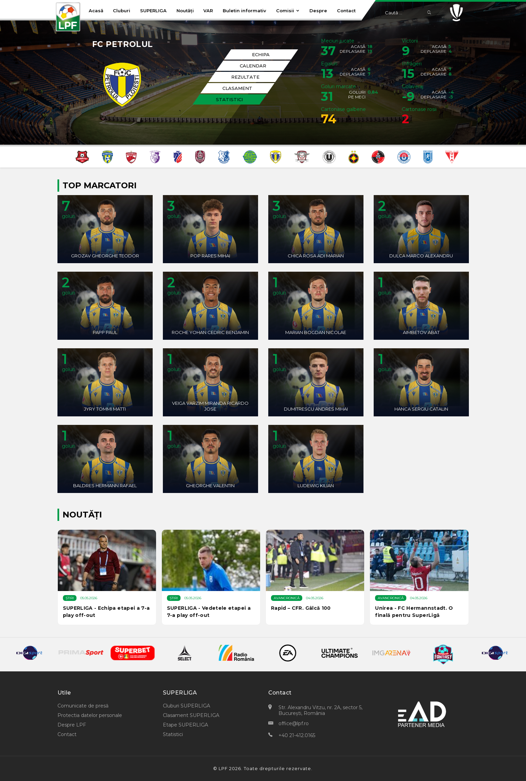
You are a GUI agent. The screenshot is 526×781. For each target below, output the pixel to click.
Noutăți (185, 10)
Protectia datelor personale (89, 715)
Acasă (96, 10)
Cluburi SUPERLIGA (186, 706)
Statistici (173, 734)
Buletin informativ (244, 10)
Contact (346, 10)
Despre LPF (71, 725)
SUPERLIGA (153, 10)
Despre (318, 10)
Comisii (288, 10)
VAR (208, 10)
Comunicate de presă (82, 706)
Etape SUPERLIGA (185, 725)
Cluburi (121, 10)
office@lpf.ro (293, 723)
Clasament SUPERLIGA (191, 715)
